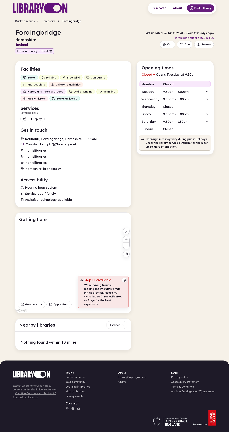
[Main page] (40, 8)
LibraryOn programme (132, 377)
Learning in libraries (78, 386)
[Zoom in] (126, 239)
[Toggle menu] (126, 231)
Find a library (201, 8)
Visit (167, 44)
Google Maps (31, 304)
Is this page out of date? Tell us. (194, 37)
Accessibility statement (185, 381)
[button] (175, 92)
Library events (74, 396)
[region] (73, 269)
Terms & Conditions (182, 386)
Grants (122, 381)
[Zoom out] (126, 246)
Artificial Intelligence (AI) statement (193, 391)
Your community (75, 381)
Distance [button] (117, 325)
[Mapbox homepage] (23, 310)
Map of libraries (75, 391)
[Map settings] (126, 254)
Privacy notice (180, 377)
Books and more (76, 377)
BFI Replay (32, 119)
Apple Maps (59, 304)
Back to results (25, 21)
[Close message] (124, 280)
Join (185, 44)
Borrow (204, 44)
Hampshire (49, 21)
